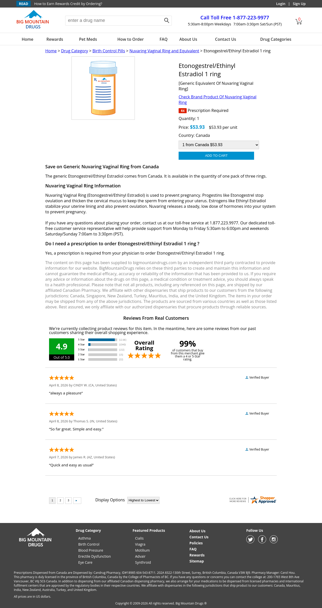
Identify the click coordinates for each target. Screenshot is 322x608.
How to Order (130, 39)
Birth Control (88, 544)
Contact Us (225, 39)
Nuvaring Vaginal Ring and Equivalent (164, 51)
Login (281, 3)
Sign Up (299, 3)
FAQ (163, 39)
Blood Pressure (90, 550)
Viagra (140, 544)
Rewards (54, 39)
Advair (140, 556)
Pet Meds (88, 39)
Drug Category (74, 51)
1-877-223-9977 (234, 17)
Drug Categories (275, 39)
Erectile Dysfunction (94, 556)
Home (27, 39)
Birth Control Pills (108, 51)
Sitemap (196, 561)
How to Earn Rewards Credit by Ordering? (68, 3)
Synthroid (143, 562)
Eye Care (85, 562)
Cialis (139, 538)
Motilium (142, 550)
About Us (188, 39)
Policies (196, 543)
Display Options (110, 500)
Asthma (84, 538)
